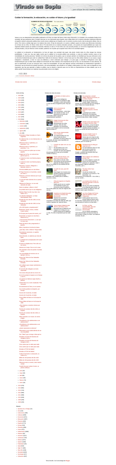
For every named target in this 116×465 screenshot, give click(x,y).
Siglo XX (20, 448)
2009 (19, 399)
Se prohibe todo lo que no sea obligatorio (30, 189)
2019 (19, 112)
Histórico (20, 433)
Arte (19, 411)
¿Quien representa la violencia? (27, 328)
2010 (19, 397)
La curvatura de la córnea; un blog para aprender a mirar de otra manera (90, 182)
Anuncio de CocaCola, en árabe (27, 292)
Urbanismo (21, 456)
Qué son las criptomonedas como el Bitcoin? (61, 133)
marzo (21, 377)
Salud (19, 446)
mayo (21, 373)
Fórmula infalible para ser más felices (29, 169)
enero (21, 382)
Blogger (68, 460)
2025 (19, 98)
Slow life (20, 450)
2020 (19, 109)
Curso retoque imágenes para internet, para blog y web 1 (62, 206)
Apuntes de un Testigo (24, 408)
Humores (20, 435)
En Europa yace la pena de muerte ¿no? (30, 213)
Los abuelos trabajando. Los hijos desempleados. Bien (28, 196)
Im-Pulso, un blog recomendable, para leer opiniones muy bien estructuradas (89, 207)
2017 (19, 116)
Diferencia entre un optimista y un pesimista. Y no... (28, 143)
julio (21, 133)
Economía (21, 75)
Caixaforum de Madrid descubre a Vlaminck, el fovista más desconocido (62, 195)
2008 (19, 402)
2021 (19, 107)
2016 (19, 119)
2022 (19, 105)
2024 (19, 100)
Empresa (20, 421)
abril (21, 375)
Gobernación (21, 431)
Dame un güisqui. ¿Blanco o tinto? (28, 187)
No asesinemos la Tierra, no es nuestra (29, 286)
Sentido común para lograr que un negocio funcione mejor (90, 122)
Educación (27, 75)
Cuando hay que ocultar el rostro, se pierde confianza (29, 367)
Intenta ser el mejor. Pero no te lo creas (29, 247)
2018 (19, 114)
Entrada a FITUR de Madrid (26, 349)
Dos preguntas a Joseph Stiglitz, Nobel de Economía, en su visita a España (90, 97)
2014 (19, 388)
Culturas (20, 415)
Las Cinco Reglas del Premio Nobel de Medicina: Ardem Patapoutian (90, 195)
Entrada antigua (96, 82)
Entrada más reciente (21, 82)
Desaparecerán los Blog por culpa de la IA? (90, 145)
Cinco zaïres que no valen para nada (29, 344)
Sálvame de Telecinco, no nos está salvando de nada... (28, 184)
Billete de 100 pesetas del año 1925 (29, 357)
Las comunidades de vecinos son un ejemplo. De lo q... (29, 254)
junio (21, 370)
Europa (20, 425)
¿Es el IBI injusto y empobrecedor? (28, 207)
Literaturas (20, 437)
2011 (19, 395)
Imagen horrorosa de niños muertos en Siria (61, 121)
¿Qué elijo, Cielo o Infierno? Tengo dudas (30, 229)
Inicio (59, 82)
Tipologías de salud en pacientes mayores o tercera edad (90, 109)
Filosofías (20, 427)
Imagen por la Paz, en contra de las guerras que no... (28, 155)
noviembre (23, 123)
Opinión (20, 442)
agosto (22, 130)
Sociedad (20, 452)
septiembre (23, 128)
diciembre (22, 121)
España (20, 423)
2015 (19, 385)
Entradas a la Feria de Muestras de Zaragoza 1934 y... (28, 337)
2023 (19, 102)
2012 (19, 392)
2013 (19, 390)
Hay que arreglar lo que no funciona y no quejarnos (89, 134)
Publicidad (20, 444)
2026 (19, 95)
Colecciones (21, 413)
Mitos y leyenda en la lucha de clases (29, 227)
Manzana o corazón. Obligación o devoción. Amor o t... (28, 166)
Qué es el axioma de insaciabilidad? (59, 108)
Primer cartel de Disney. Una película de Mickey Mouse (61, 157)
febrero (22, 380)
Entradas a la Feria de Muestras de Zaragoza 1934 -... (28, 341)
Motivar (32, 75)
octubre (22, 126)
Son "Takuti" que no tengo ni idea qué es (30, 334)
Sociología (20, 454)
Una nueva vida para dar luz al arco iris (29, 272)
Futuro (19, 429)
